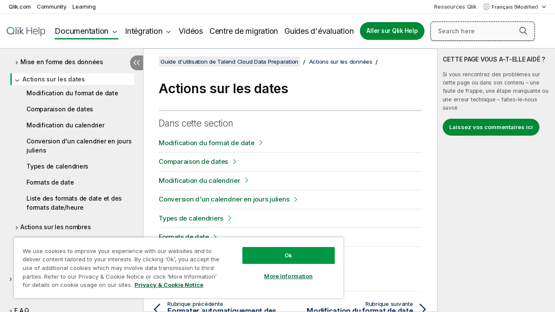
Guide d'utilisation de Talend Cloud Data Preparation (229, 61)
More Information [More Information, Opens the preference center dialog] (282, 269)
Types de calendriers (57, 166)
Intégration (143, 31)
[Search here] (482, 31)
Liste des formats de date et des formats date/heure (74, 203)
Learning (83, 6)
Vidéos (191, 31)
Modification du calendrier (65, 125)
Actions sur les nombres (55, 227)
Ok (282, 248)
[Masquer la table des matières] (136, 62)
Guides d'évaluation (318, 31)
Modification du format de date (72, 93)
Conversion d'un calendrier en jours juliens (78, 145)
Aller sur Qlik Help (392, 30)
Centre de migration (243, 31)
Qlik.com (20, 6)
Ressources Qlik (455, 6)
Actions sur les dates (54, 79)
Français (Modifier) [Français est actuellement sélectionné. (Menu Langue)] (515, 7)
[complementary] (496, 180)
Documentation (81, 31)
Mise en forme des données (61, 61)
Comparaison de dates (59, 109)
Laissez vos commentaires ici (491, 127)
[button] (523, 30)
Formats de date (50, 182)
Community (52, 6)
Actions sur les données (340, 61)
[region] (175, 264)
